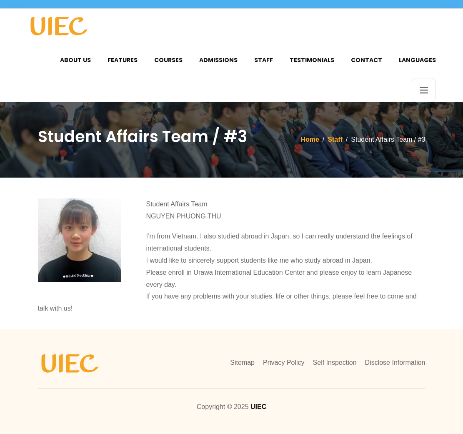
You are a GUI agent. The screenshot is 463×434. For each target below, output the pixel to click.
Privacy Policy (284, 362)
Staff (263, 60)
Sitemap (242, 362)
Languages (417, 60)
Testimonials (312, 60)
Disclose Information (395, 362)
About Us (75, 60)
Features (123, 60)
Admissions (218, 60)
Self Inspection (335, 362)
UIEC (258, 406)
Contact (366, 60)
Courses (168, 60)
